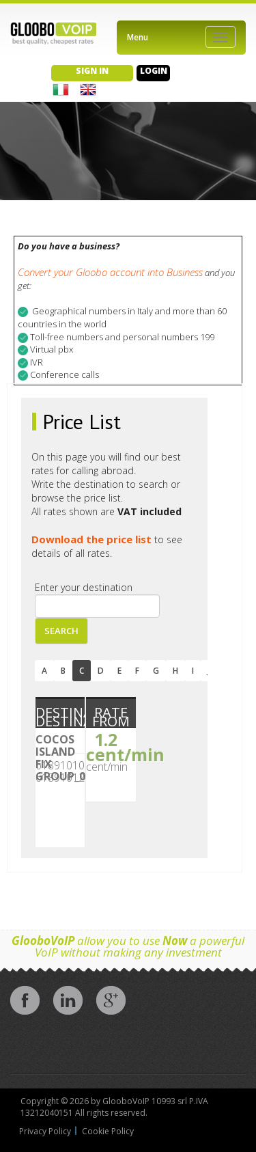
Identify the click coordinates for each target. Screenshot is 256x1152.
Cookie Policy (108, 1131)
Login (153, 71)
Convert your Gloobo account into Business (110, 272)
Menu (137, 37)
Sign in (92, 71)
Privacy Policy (45, 1131)
